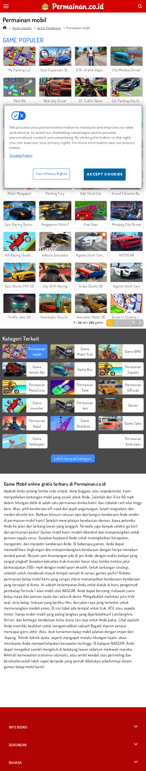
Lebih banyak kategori (72, 458)
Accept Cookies (105, 174)
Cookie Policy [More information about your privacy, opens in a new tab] (20, 155)
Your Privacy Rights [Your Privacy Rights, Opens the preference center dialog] (51, 174)
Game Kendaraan (49, 28)
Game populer (22, 28)
